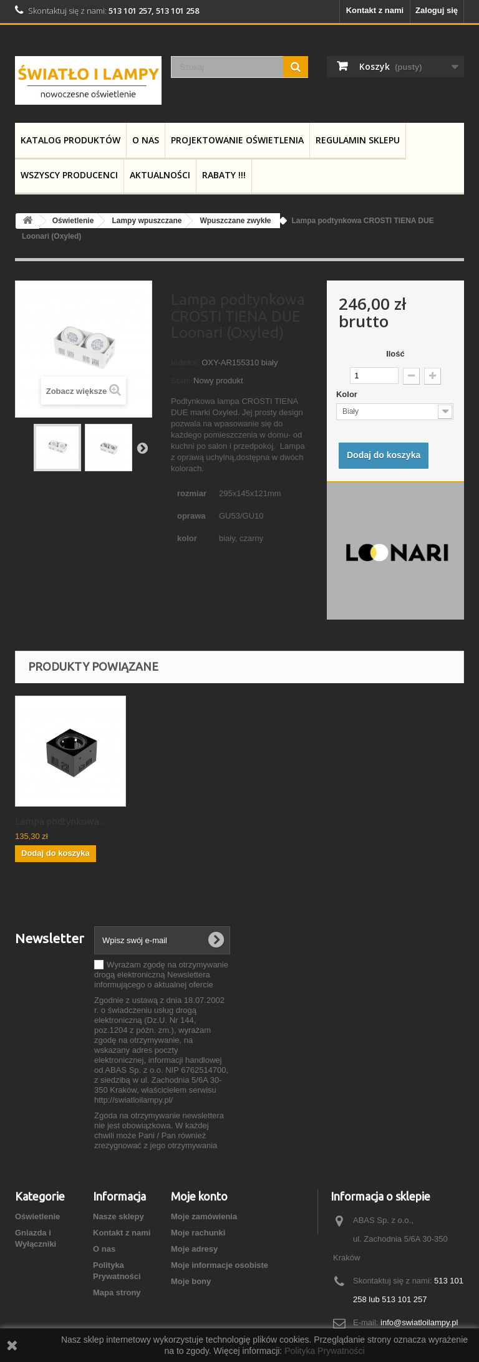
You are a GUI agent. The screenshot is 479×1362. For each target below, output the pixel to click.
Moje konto (199, 1196)
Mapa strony (117, 1292)
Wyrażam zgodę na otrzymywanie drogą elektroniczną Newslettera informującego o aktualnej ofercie (161, 974)
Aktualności (160, 175)
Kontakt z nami (375, 10)
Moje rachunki (198, 1232)
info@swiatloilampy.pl (419, 1322)
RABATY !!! (224, 175)
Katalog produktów (70, 140)
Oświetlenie (37, 1216)
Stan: (181, 380)
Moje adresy (194, 1249)
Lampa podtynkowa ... (61, 821)
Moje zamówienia (204, 1216)
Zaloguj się (436, 10)
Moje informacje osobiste (219, 1265)
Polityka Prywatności (324, 1351)
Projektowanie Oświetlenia (237, 140)
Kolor (348, 394)
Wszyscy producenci (69, 175)
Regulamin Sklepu (358, 140)
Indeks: (185, 362)
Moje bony (191, 1281)
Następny (142, 447)
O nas (145, 140)
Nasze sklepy (118, 1216)
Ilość (395, 353)
